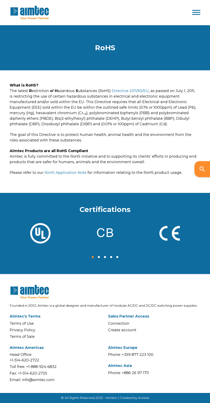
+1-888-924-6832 (41, 366)
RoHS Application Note (66, 172)
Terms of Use (22, 323)
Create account (122, 330)
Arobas (143, 398)
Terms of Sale (22, 336)
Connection (118, 323)
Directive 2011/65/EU (130, 91)
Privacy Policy (22, 330)
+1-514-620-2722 (24, 360)
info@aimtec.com (38, 380)
